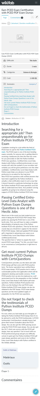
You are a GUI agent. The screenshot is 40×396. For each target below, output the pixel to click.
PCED (33, 274)
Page (5, 18)
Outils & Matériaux (9, 350)
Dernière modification (27, 23)
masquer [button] (32, 84)
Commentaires (15, 18)
